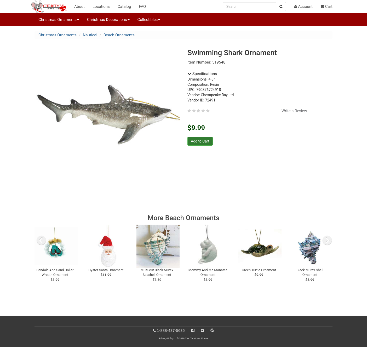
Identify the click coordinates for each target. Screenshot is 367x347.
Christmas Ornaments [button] (58, 19)
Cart (326, 6)
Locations (101, 6)
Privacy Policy (166, 338)
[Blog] (212, 330)
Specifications (202, 73)
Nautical (90, 35)
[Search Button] (281, 6)
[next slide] (327, 240)
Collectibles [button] (148, 19)
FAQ (142, 6)
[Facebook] (192, 330)
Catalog (124, 6)
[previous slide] (41, 240)
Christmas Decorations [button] (108, 19)
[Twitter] (202, 330)
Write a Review (294, 111)
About (79, 6)
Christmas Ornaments (57, 35)
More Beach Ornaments (183, 218)
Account (303, 6)
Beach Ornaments (119, 35)
